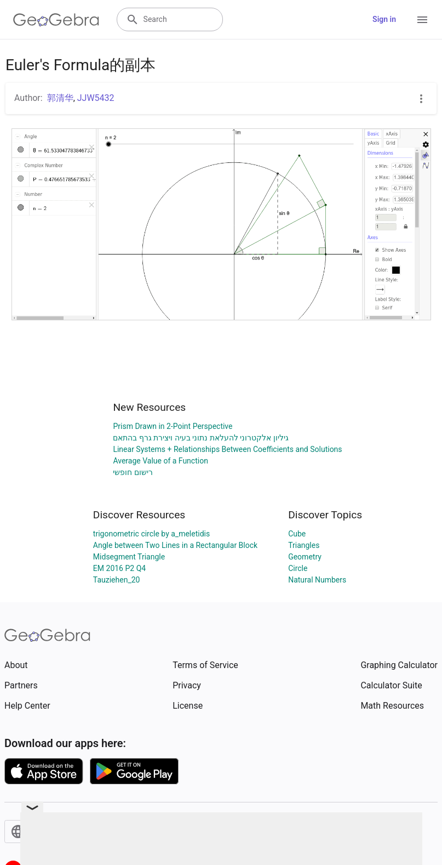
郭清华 (60, 98)
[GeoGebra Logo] (56, 19)
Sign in (384, 19)
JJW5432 (95, 98)
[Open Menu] (422, 19)
